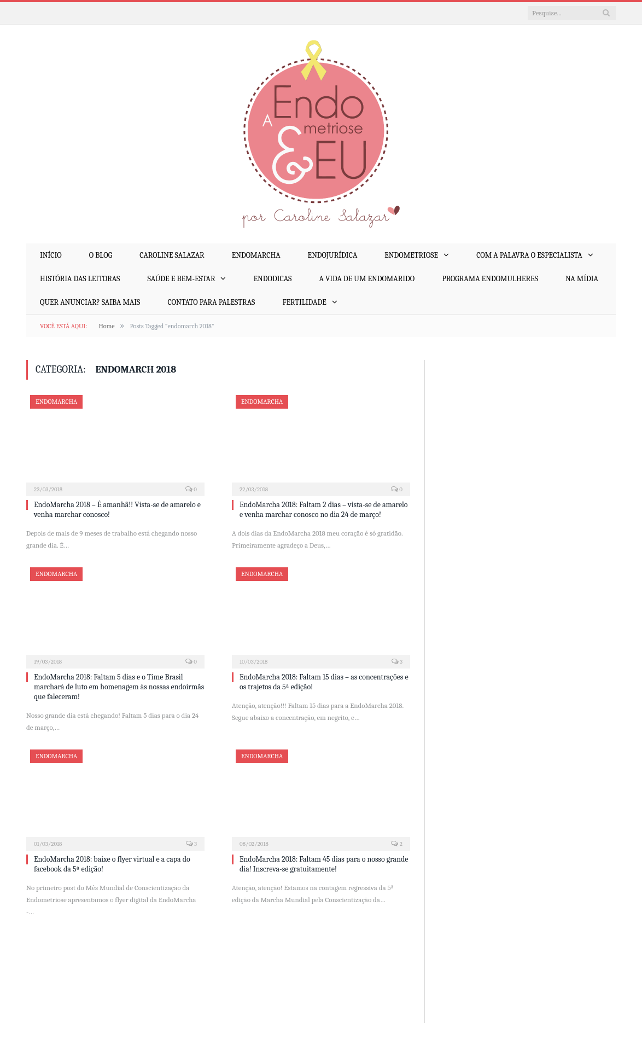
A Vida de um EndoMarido (367, 278)
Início (51, 255)
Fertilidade (304, 302)
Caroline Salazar (171, 255)
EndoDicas (272, 278)
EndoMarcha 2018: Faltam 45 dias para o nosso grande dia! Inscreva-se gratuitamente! (324, 864)
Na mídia (581, 278)
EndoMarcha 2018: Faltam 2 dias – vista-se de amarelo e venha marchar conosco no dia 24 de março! (324, 509)
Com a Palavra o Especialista (529, 255)
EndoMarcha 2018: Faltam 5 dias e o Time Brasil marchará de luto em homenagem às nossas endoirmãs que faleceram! (119, 686)
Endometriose (411, 255)
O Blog (100, 255)
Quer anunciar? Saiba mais (90, 302)
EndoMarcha (256, 255)
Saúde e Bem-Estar (181, 278)
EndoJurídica (333, 255)
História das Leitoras (80, 278)
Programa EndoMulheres (490, 278)
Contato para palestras (211, 302)
